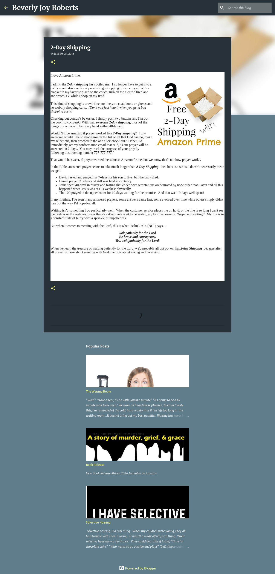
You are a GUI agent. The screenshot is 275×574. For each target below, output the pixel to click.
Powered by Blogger (137, 568)
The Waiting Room (98, 391)
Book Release (95, 465)
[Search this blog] (249, 8)
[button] (53, 62)
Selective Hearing (98, 522)
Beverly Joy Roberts (45, 7)
